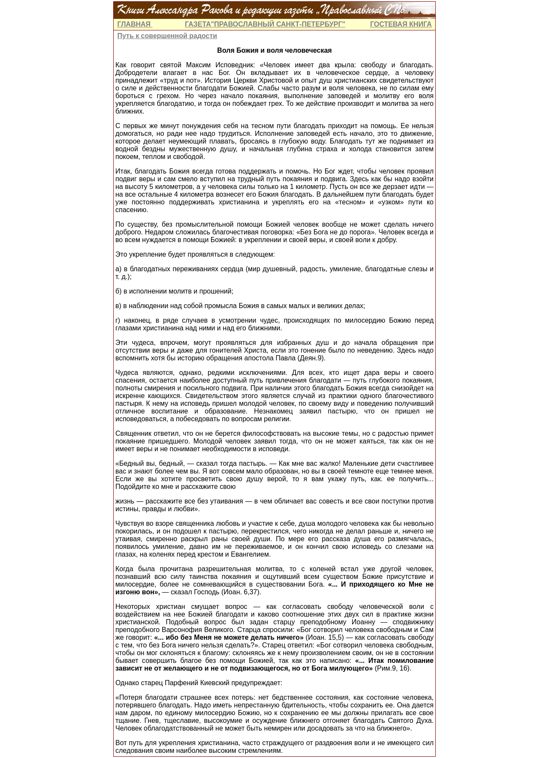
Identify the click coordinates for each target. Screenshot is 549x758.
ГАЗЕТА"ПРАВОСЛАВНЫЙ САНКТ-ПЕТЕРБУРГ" (265, 24)
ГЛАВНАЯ (134, 24)
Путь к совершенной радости (167, 35)
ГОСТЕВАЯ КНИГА (401, 24)
